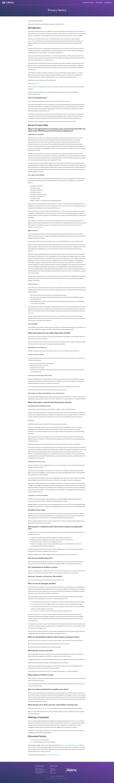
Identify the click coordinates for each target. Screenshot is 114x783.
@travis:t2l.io (35, 83)
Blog (51, 771)
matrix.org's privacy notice (52, 754)
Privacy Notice (38, 767)
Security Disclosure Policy (43, 707)
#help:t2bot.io (108, 2)
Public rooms (53, 770)
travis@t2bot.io (35, 86)
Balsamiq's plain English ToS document (69, 744)
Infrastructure (53, 768)
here (57, 551)
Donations (52, 767)
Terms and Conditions (40, 768)
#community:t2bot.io (88, 2)
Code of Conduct (39, 770)
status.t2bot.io (99, 2)
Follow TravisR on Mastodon (57, 775)
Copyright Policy (39, 772)
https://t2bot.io (32, 41)
